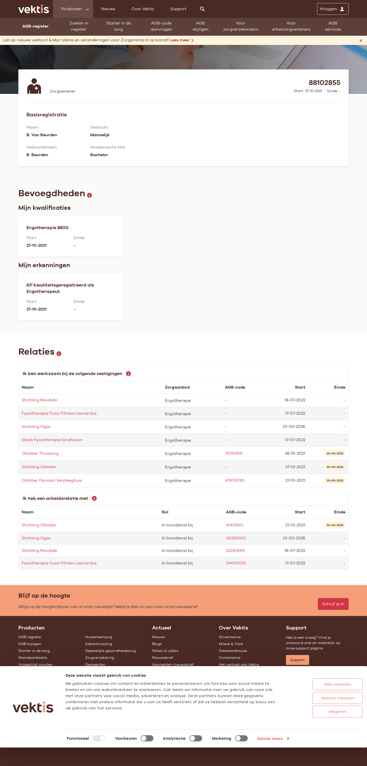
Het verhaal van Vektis (239, 664)
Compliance (229, 658)
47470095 (234, 480)
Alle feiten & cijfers (101, 671)
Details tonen (270, 757)
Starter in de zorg (118, 26)
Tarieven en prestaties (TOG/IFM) (47, 678)
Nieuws (108, 8)
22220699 (235, 550)
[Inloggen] (333, 9)
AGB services (333, 26)
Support (178, 8)
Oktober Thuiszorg (40, 453)
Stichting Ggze (36, 426)
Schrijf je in (333, 603)
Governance (230, 637)
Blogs (157, 644)
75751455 (233, 453)
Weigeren (318, 730)
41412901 (234, 525)
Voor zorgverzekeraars (240, 26)
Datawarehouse (233, 651)
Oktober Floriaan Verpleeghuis (52, 480)
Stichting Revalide (39, 400)
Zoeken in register (78, 26)
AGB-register (29, 637)
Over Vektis (143, 8)
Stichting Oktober (39, 466)
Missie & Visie (231, 644)
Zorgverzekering (99, 658)
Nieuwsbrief (162, 658)
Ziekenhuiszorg (98, 644)
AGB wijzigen (200, 26)
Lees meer (181, 40)
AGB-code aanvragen (161, 26)
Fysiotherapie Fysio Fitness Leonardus (59, 413)
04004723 (236, 563)
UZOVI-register (31, 671)
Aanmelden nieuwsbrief (173, 664)
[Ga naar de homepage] (33, 9)
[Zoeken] (202, 9)
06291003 (235, 538)
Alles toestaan (318, 702)
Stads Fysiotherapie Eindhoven (52, 439)
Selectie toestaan (318, 716)
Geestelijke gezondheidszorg (110, 651)
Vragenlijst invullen (35, 664)
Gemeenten (95, 664)
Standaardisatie (32, 658)
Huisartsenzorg (98, 637)
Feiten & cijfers (165, 651)
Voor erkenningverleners (291, 26)
